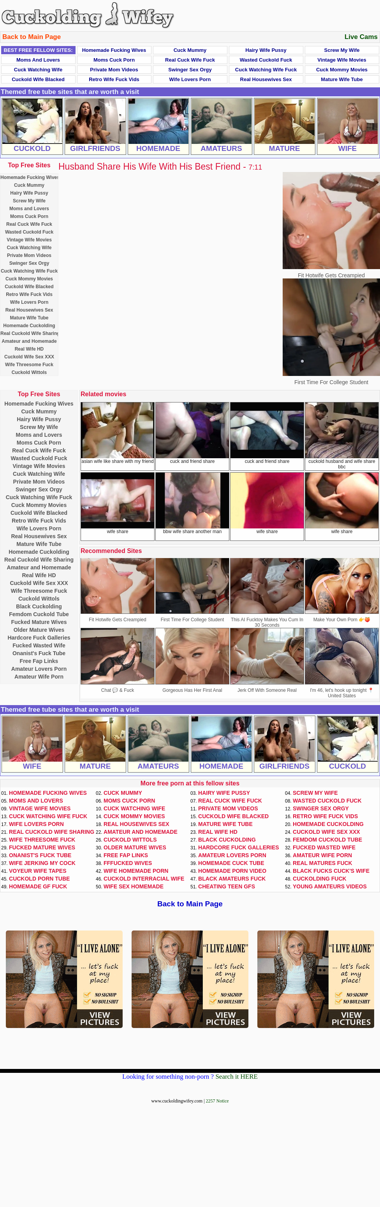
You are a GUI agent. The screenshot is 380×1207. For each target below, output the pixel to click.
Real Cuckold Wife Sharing (30, 333)
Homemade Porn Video (232, 871)
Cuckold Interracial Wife (144, 879)
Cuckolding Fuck (320, 879)
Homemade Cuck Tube (231, 863)
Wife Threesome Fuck (29, 364)
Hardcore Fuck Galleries (38, 638)
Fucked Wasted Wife (38, 645)
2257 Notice (217, 1101)
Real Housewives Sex (266, 79)
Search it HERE (236, 1076)
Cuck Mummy (190, 50)
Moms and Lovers (38, 60)
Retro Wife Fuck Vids (114, 79)
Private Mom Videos (114, 70)
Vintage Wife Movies (341, 60)
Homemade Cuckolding (29, 325)
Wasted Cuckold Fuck (266, 60)
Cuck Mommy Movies (342, 70)
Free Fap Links (39, 661)
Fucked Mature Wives (39, 622)
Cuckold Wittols (29, 372)
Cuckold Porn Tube (39, 879)
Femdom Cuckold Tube (39, 614)
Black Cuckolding (39, 606)
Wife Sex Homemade (134, 886)
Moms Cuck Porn (114, 60)
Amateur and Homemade (29, 341)
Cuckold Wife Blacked (38, 79)
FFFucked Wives (128, 863)
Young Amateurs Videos (330, 886)
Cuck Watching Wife (38, 70)
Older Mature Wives (39, 630)
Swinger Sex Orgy (189, 70)
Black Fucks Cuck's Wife (331, 871)
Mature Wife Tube (341, 79)
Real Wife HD (29, 349)
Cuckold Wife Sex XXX (29, 357)
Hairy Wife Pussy (265, 50)
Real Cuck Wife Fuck (190, 60)
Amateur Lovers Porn (39, 669)
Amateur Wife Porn (38, 677)
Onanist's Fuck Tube (38, 653)
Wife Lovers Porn (190, 79)
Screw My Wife (342, 50)
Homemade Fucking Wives (114, 50)
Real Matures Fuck (322, 863)
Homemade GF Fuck (38, 886)
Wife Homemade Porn (136, 871)
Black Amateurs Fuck (232, 879)
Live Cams (361, 37)
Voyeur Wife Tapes (38, 871)
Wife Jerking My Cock (42, 863)
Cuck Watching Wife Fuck (266, 70)
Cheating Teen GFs (226, 886)
